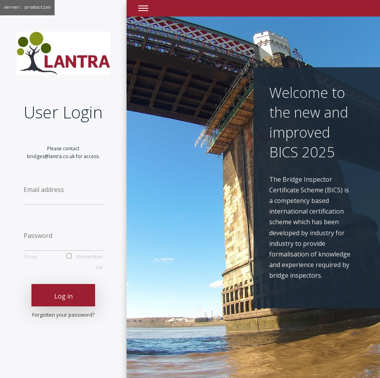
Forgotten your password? (63, 314)
